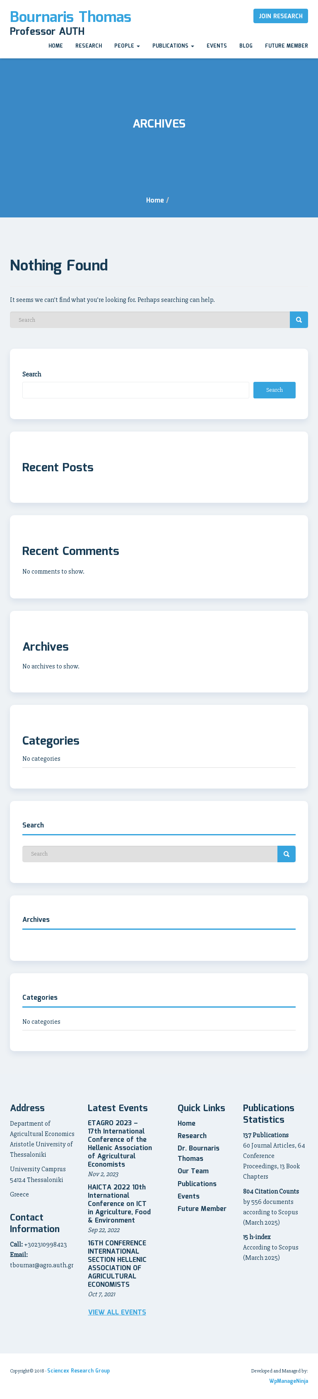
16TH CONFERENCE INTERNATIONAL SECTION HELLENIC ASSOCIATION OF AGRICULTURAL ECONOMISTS (117, 1264)
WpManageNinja (288, 1381)
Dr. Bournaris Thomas (198, 1153)
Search (31, 374)
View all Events (117, 1313)
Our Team (193, 1171)
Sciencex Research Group (78, 1371)
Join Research (281, 16)
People (127, 46)
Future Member (286, 46)
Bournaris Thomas (70, 18)
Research (88, 46)
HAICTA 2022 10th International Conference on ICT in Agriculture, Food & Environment (119, 1204)
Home (55, 46)
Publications (173, 46)
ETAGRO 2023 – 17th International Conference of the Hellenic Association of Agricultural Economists (120, 1144)
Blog (246, 46)
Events (217, 46)
